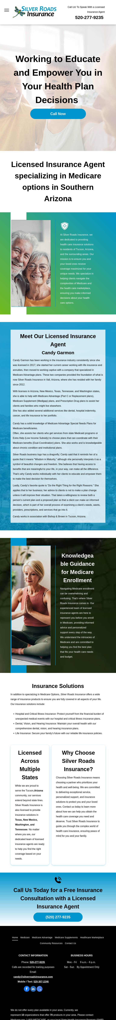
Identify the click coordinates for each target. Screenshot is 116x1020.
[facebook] (27, 989)
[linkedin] (33, 989)
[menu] (7, 10)
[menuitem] (15, 937)
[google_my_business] (39, 989)
